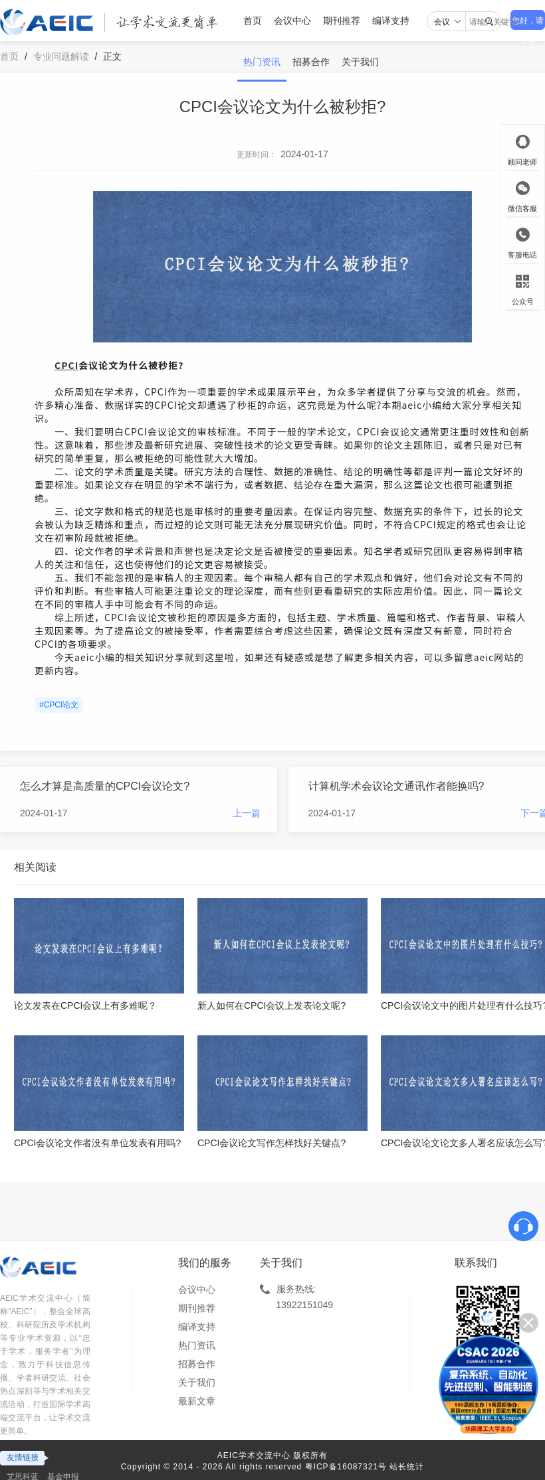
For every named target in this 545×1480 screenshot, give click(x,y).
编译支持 (390, 20)
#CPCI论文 (58, 704)
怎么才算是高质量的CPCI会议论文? (104, 786)
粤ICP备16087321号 (346, 1466)
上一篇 (247, 813)
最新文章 (196, 1401)
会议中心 (292, 20)
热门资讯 (261, 61)
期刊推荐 (341, 20)
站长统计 (406, 1466)
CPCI (66, 365)
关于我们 (360, 61)
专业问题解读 (61, 56)
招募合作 (311, 61)
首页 (252, 20)
